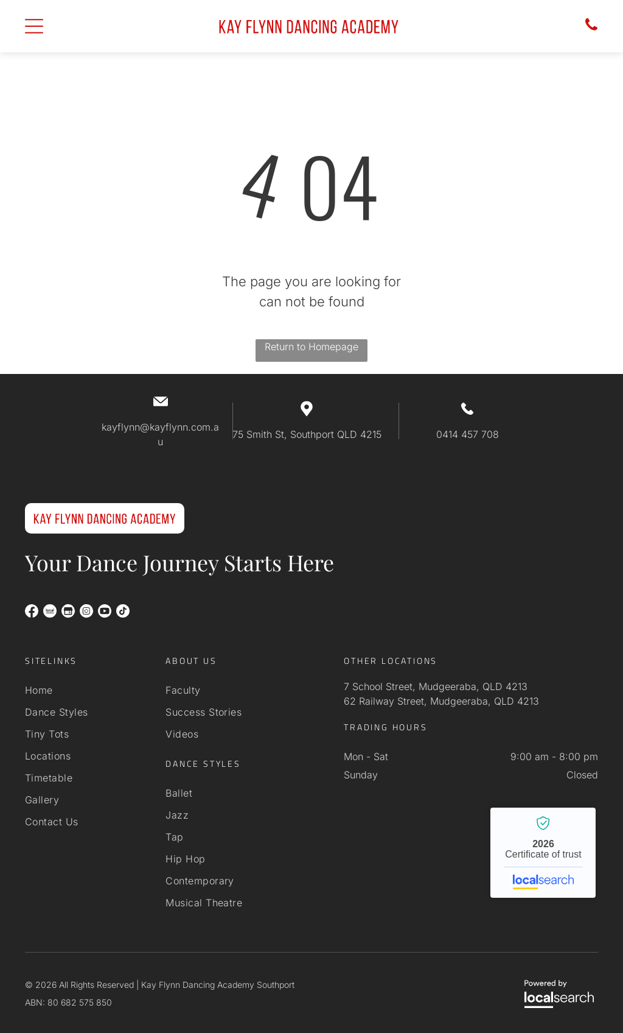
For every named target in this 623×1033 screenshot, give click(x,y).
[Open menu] (34, 26)
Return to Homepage (311, 346)
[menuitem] (84, 690)
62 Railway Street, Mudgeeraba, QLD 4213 (441, 701)
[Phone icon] (591, 29)
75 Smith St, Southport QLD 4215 (306, 434)
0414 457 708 (467, 434)
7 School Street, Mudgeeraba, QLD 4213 (435, 686)
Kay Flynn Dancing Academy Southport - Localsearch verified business (543, 853)
